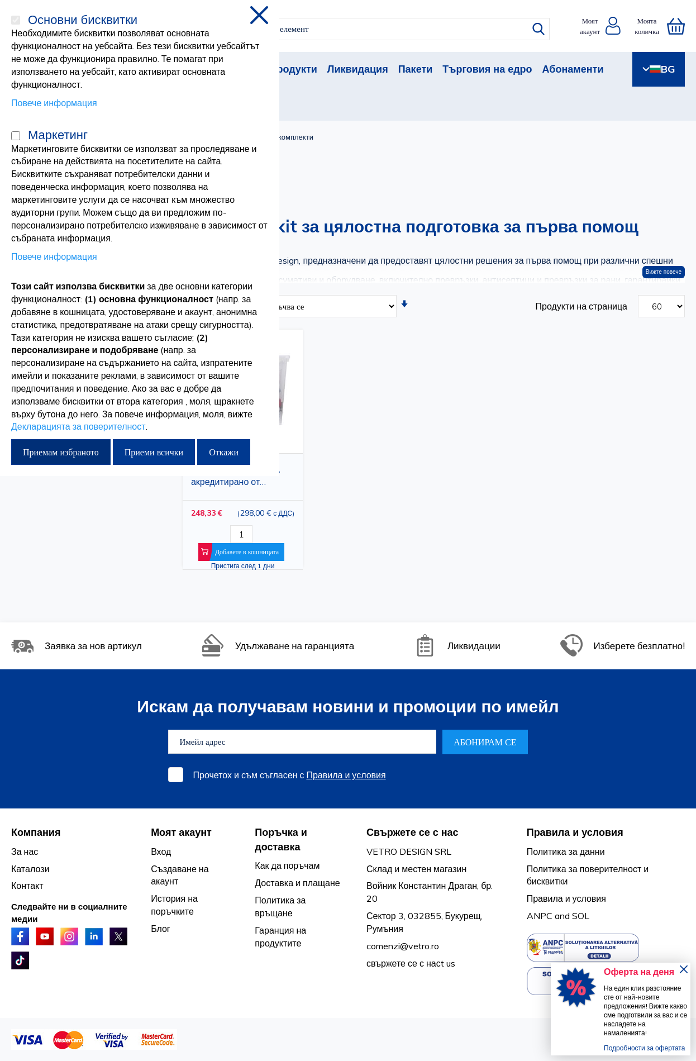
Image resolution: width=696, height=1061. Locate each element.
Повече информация (54, 102)
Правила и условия (345, 775)
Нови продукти (279, 69)
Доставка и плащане (297, 882)
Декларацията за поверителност (78, 426)
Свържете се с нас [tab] (412, 832)
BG (658, 69)
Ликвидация (357, 69)
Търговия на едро (487, 69)
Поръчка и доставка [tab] (281, 839)
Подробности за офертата (644, 1048)
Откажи (224, 452)
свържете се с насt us (410, 963)
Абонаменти (573, 69)
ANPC (539, 915)
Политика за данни (566, 851)
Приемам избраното (61, 452)
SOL (580, 915)
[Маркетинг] (15, 135)
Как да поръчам (287, 865)
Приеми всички (154, 452)
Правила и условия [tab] (575, 832)
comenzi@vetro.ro (402, 945)
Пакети (415, 69)
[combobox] (358, 29)
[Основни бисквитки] (15, 20)
